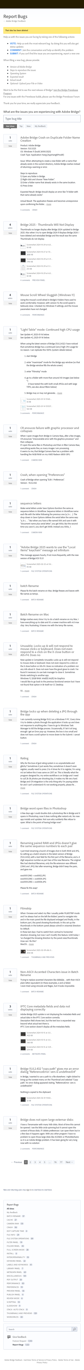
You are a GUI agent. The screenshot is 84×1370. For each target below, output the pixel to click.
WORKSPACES (13, 1317)
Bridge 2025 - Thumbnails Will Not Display (47, 225)
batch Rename (29, 586)
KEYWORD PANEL (14, 1261)
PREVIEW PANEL (38, 280)
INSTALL (10, 1253)
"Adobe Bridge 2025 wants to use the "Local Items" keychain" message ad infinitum (47, 548)
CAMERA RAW (36, 460)
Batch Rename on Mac (34, 614)
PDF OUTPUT (12, 1279)
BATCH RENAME (37, 599)
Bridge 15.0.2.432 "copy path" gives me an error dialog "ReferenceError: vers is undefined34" (49, 1070)
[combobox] (40, 1329)
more (48, 204)
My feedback (40, 126)
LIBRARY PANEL (13, 1268)
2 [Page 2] (30, 1162)
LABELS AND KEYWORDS (17, 1264)
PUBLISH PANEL (13, 1294)
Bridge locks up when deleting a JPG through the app (48, 712)
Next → (69, 1162)
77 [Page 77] (61, 1162)
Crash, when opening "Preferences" (42, 475)
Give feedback (19, 1336)
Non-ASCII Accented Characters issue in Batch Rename (49, 973)
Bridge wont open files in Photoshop (43, 808)
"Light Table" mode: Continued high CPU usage (50, 330)
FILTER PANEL (12, 1242)
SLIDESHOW (12, 1305)
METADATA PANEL (39, 1054)
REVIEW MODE (13, 1298)
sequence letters (30, 503)
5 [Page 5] (44, 1162)
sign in (29, 1190)
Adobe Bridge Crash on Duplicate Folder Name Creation (50, 139)
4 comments (25, 280)
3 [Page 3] (35, 1162)
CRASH (34, 210)
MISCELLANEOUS (14, 1276)
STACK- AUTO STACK (15, 1309)
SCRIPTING (11, 1302)
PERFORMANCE (38, 315)
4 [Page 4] (39, 1162)
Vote (10, 146)
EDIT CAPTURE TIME (15, 1231)
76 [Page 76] (55, 1162)
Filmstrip (25, 908)
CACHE (10, 1220)
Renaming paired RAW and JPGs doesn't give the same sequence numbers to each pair (48, 844)
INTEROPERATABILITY (16, 1257)
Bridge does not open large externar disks (46, 1120)
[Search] (74, 1329)
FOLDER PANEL (13, 1246)
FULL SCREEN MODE (15, 1249)
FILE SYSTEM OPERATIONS (41, 571)
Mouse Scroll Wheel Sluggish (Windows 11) (47, 295)
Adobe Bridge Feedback (13, 1360)
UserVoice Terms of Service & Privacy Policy (40, 1360)
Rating (24, 758)
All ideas (10, 1208)
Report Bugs (18, 1344)
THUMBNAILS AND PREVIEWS (42, 957)
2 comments (25, 1054)
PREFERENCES (13, 1287)
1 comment (24, 460)
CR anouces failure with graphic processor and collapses (49, 429)
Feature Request (20, 1341)
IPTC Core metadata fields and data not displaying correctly (45, 1007)
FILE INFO (11, 1234)
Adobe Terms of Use (65, 1360)
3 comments (25, 210)
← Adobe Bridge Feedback (14, 21)
